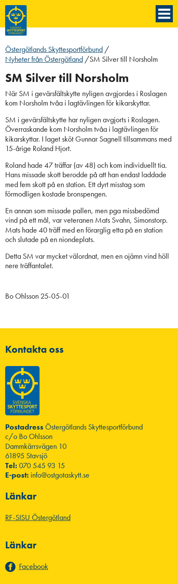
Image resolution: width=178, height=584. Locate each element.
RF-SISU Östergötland (38, 517)
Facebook (33, 566)
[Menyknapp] (164, 13)
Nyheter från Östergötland (44, 59)
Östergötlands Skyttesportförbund (54, 49)
